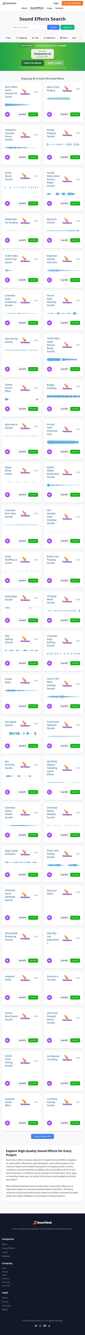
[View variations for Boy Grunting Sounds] (25, 764)
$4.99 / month (54, 63)
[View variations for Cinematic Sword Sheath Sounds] (25, 812)
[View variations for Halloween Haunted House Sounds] (25, 134)
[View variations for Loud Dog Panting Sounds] (67, 1102)
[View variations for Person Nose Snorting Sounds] (67, 300)
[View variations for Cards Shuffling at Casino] (25, 559)
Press (4, 1268)
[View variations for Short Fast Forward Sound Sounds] (67, 1017)
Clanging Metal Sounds (51, 599)
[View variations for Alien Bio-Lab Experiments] (67, 938)
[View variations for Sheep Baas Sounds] (25, 597)
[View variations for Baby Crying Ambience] (25, 852)
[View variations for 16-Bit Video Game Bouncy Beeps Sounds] (67, 344)
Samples (59, 8)
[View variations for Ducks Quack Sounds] (25, 176)
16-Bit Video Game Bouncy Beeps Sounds (53, 345)
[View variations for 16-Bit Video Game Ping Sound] (25, 259)
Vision (4, 1275)
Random (67, 27)
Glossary (5, 1278)
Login (56, 3)
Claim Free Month (32, 63)
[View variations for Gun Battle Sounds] (25, 723)
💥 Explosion (49, 37)
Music (24, 8)
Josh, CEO (6, 1285)
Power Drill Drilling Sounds (52, 853)
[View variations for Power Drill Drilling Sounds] (67, 853)
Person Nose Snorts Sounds (11, 1016)
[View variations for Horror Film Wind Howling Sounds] (67, 683)
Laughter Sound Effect (9, 1102)
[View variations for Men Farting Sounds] (25, 340)
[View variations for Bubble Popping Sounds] (67, 133)
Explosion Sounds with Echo (52, 259)
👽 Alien (64, 37)
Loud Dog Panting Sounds (52, 1102)
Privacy (5, 1301)
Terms (5, 1297)
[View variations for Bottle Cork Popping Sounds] (67, 559)
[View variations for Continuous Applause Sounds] (67, 724)
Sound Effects (37, 8)
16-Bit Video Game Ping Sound (11, 259)
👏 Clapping (21, 37)
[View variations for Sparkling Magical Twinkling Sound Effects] (67, 767)
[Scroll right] (80, 38)
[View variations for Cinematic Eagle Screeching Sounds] (25, 300)
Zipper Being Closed (8, 470)
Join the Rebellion (72, 3)
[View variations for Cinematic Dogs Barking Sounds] (67, 640)
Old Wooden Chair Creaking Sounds (51, 517)
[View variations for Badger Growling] (67, 386)
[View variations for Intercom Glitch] (67, 892)
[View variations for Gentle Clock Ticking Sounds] (25, 1060)
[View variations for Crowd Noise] (25, 680)
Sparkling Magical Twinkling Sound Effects (52, 768)
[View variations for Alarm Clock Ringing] (67, 88)
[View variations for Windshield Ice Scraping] (25, 220)
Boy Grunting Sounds (9, 764)
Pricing (5, 1271)
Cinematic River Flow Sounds (10, 513)
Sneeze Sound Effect (8, 388)
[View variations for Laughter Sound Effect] (25, 1102)
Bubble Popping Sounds (51, 133)
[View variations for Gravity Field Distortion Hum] (67, 429)
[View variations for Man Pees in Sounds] (25, 426)
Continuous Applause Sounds (53, 725)
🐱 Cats (35, 37)
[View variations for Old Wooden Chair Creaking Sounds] (67, 516)
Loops (49, 8)
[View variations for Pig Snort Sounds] (67, 220)
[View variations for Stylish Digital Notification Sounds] (67, 472)
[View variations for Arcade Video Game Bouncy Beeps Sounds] (67, 179)
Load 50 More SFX (42, 1136)
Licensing (6, 1305)
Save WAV (33, 114)
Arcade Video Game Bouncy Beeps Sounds (53, 179)
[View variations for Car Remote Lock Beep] (67, 1057)
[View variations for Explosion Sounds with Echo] (67, 259)
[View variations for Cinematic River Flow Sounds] (25, 513)
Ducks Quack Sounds (9, 176)
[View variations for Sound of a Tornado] (67, 977)
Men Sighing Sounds (9, 639)
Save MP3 (22, 114)
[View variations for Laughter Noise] (25, 977)
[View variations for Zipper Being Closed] (25, 470)
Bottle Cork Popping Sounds (53, 559)
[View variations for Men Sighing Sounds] (25, 639)
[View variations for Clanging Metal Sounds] (67, 599)
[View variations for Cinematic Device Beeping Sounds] (67, 812)
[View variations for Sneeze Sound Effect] (25, 387)
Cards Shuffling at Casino (11, 559)
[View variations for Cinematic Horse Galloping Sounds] (25, 895)
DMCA (5, 1309)
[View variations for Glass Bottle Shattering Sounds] (25, 936)
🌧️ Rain (7, 37)
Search (53, 27)
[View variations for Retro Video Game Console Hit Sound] (25, 91)
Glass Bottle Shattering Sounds (11, 936)
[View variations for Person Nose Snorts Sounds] (25, 1016)
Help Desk (6, 1282)
